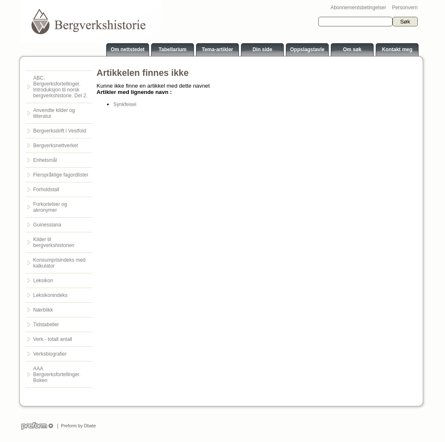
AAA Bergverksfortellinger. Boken (57, 374)
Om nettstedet (128, 49)
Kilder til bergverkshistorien (53, 242)
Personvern (405, 7)
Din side (262, 49)
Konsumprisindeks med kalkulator (59, 263)
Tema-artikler (217, 49)
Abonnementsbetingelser (358, 7)
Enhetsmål (45, 160)
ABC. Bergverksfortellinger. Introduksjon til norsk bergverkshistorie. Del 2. (60, 87)
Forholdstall (46, 189)
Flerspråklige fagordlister (60, 175)
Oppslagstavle (307, 49)
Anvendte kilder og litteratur (54, 113)
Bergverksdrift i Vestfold (59, 131)
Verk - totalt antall (52, 339)
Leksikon (43, 280)
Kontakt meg (397, 49)
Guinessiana (47, 225)
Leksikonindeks (50, 295)
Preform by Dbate (77, 425)
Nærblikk (43, 310)
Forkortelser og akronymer (50, 207)
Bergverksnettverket (55, 145)
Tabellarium (172, 49)
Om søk (352, 49)
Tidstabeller (46, 325)
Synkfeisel (124, 104)
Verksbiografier (50, 354)
